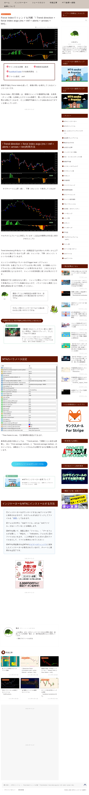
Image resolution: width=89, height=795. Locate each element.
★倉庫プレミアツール (71, 138)
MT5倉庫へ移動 (68, 2)
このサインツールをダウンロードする (29, 465)
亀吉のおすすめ (69, 142)
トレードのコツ (38, 2)
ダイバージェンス (69, 194)
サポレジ (67, 175)
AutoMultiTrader (15, 72)
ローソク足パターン (70, 249)
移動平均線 (67, 161)
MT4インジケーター (70, 121)
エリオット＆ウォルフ (71, 166)
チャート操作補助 (69, 199)
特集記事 (53, 2)
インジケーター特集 (70, 152)
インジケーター (21, 2)
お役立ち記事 (68, 147)
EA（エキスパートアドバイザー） (73, 132)
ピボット (67, 223)
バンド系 (67, 218)
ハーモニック (68, 213)
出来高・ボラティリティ (71, 209)
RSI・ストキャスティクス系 (73, 157)
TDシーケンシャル (70, 204)
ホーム (7, 2)
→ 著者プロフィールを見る (24, 641)
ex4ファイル (68, 253)
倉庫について (9, 6)
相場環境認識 (68, 190)
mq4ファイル (68, 258)
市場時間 (67, 180)
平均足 (66, 232)
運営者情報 (21, 792)
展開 (15, 521)
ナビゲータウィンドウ (38, 547)
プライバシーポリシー (9, 792)
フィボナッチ (68, 227)
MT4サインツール (6, 14)
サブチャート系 (69, 171)
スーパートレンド (69, 185)
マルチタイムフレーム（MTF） (71, 238)
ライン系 (67, 244)
